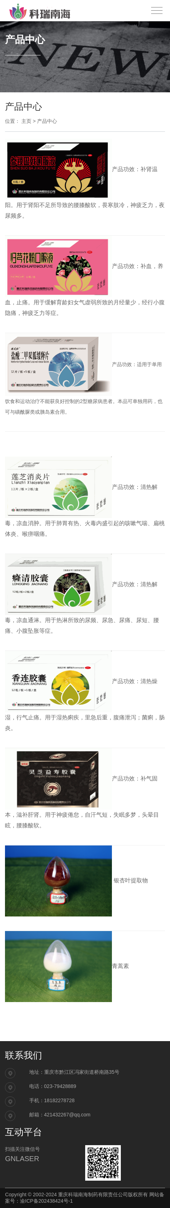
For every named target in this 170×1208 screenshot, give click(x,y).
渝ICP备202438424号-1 (46, 1201)
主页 (26, 121)
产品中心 (47, 121)
